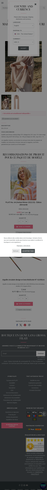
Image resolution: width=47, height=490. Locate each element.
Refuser (15, 251)
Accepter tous (28, 251)
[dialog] (23, 245)
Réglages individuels (23, 245)
